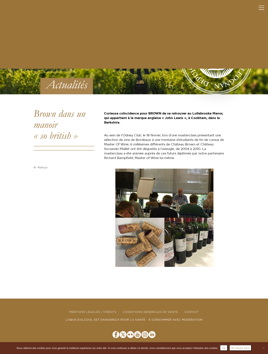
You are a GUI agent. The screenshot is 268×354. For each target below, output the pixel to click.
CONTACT (191, 312)
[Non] (263, 348)
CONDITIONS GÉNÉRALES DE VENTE (150, 312)
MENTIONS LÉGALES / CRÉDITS (92, 312)
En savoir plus (240, 348)
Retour (43, 167)
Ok (224, 348)
